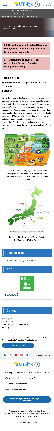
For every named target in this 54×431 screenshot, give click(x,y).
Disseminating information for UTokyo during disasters (27, 399)
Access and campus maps (16, 389)
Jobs (48, 373)
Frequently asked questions (16, 384)
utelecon (29, 378)
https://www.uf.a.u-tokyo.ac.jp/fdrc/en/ (22, 261)
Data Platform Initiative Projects (12, 14)
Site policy (21, 373)
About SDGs (11, 294)
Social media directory (41, 355)
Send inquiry (20, 345)
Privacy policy (36, 373)
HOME (4, 10)
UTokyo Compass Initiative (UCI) (19, 10)
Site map (8, 373)
